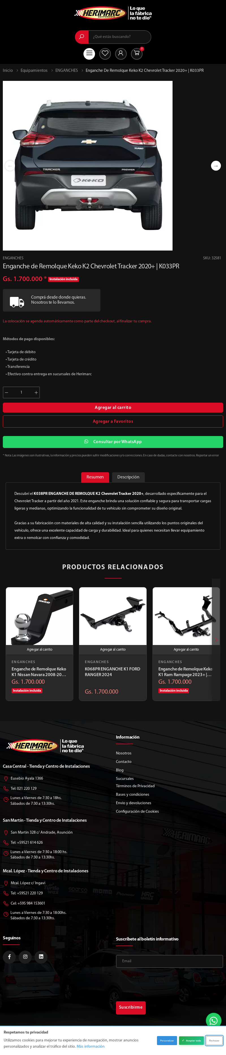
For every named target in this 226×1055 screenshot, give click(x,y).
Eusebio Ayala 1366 (23, 778)
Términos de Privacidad (135, 786)
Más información (91, 1047)
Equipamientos (34, 71)
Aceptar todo (191, 1040)
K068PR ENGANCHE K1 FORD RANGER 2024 (112, 672)
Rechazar (214, 1040)
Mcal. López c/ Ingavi (24, 883)
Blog (120, 770)
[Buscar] (82, 37)
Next (216, 166)
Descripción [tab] (127, 477)
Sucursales (125, 779)
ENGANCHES (66, 71)
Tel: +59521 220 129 (23, 893)
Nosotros (124, 753)
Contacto (124, 762)
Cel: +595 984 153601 (24, 903)
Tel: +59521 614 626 (23, 843)
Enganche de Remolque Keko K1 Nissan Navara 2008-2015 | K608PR (39, 672)
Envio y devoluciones (133, 803)
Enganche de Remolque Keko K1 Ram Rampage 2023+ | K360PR (185, 672)
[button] (137, 54)
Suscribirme (131, 1008)
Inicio (8, 71)
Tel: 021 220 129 (19, 789)
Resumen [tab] (96, 477)
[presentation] (216, 640)
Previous (10, 166)
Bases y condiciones (132, 795)
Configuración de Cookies (137, 812)
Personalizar (167, 1040)
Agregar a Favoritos (113, 421)
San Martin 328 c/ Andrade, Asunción (38, 832)
